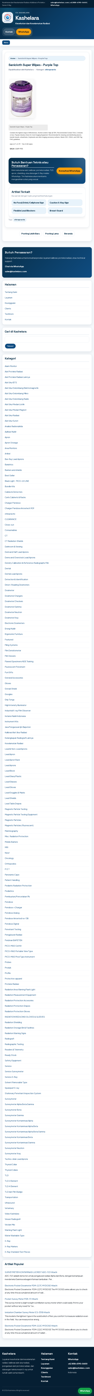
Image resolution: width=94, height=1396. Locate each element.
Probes (8, 962)
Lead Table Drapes (13, 803)
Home (12, 58)
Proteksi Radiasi (12, 984)
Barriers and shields (13, 470)
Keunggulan (10, 303)
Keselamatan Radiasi (14, 743)
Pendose (9, 902)
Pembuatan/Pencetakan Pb (17, 896)
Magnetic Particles (13, 820)
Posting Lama (52, 233)
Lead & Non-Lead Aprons (16, 749)
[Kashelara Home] (7, 17)
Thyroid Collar (11, 1164)
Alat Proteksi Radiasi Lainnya (17, 377)
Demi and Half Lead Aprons (17, 552)
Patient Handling (12, 880)
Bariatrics (9, 464)
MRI (6, 847)
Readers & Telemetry (14, 1049)
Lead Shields (10, 798)
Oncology (9, 858)
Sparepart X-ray (12, 1088)
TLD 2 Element (11, 1181)
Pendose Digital (12, 923)
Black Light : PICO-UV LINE (17, 481)
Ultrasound (9, 1202)
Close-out (9, 524)
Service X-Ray (11, 1077)
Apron (7, 437)
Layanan (8, 297)
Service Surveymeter (14, 1071)
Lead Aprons (10, 765)
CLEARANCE (10, 519)
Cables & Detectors (13, 492)
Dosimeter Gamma (13, 606)
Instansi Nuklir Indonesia (15, 716)
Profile (8, 973)
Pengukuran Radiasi (13, 934)
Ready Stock (10, 1055)
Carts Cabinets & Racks (15, 497)
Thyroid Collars (11, 1170)
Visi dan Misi (10, 1224)
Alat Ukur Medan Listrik (14, 404)
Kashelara (29, 17)
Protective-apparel (13, 978)
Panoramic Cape (12, 874)
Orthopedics (10, 863)
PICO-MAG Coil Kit (13, 945)
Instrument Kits (11, 721)
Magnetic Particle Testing (16, 809)
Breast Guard (56, 210)
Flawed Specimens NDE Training (19, 661)
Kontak (9, 31)
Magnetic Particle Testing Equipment (21, 814)
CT (6, 535)
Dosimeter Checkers (14, 601)
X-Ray (7, 1241)
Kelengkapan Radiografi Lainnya (19, 738)
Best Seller (10, 475)
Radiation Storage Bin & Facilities (19, 1027)
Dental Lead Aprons (13, 574)
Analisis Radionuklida (14, 426)
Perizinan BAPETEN (13, 940)
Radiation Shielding (13, 1022)
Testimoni (9, 314)
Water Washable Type (14, 1235)
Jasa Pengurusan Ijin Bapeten (18, 727)
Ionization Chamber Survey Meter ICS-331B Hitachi (27, 1312)
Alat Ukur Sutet (11, 420)
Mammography (11, 831)
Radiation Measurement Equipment (20, 995)
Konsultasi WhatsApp (69, 171)
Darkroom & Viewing (13, 546)
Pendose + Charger (13, 907)
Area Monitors (11, 448)
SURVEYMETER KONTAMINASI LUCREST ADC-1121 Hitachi (31, 1272)
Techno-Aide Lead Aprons (16, 1159)
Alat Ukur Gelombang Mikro (16, 393)
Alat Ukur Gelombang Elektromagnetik (21, 388)
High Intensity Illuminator (15, 705)
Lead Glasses (11, 781)
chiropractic (50, 70)
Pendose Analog (12, 913)
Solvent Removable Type (16, 1082)
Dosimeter (9, 590)
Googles (8, 694)
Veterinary (9, 1208)
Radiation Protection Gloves (17, 1011)
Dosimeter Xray (11, 617)
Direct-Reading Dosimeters (17, 584)
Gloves (8, 683)
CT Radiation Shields (14, 541)
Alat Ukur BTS (11, 382)
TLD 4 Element (11, 1186)
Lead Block (10, 770)
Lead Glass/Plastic (13, 776)
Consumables (11, 530)
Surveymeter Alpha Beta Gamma (19, 1104)
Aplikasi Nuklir (10, 431)
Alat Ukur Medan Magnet (15, 410)
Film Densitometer (13, 650)
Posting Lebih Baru (30, 233)
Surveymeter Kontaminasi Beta (19, 1137)
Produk (8, 967)
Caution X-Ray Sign (59, 202)
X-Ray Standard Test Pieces (17, 1252)
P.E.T (7, 869)
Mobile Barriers (11, 842)
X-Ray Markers (11, 1246)
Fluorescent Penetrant (15, 667)
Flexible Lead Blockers (24, 210)
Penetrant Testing (13, 929)
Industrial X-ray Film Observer (18, 710)
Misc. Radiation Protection (16, 836)
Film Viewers (10, 656)
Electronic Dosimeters (14, 623)
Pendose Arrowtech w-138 (17, 918)
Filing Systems (11, 645)
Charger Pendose (13, 503)
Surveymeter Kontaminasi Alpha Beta (21, 1126)
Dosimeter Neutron (13, 612)
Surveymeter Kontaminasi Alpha (19, 1120)
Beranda (68, 233)
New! (7, 852)
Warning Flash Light (13, 1230)
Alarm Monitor (11, 366)
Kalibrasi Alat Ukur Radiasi (16, 732)
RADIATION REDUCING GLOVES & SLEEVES (25, 1016)
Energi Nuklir (10, 628)
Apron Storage (11, 442)
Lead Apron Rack (12, 759)
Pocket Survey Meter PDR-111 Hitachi (21, 1299)
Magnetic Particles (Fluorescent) (19, 825)
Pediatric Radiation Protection (18, 885)
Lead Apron (10, 754)
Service (8, 1066)
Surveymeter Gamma (14, 1115)
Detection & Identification (16, 579)
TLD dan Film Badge (14, 1191)
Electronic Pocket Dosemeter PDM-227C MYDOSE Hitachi (31, 1285)
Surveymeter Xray (13, 1153)
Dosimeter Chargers (14, 596)
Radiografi (9, 1038)
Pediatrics (9, 891)
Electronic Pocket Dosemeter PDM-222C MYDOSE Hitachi (31, 1325)
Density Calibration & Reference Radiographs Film (27, 563)
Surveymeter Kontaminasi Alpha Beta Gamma (25, 1131)
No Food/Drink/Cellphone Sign (29, 202)
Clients (8, 308)
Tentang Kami (11, 292)
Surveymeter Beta (13, 1109)
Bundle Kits (10, 486)
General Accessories (14, 677)
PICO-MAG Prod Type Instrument (20, 956)
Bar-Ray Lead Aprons (14, 459)
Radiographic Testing (14, 1044)
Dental (8, 568)
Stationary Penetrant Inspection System (23, 1093)
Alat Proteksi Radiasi (14, 371)
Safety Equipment (13, 1060)
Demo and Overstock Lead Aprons (20, 557)
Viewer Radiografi (12, 1219)
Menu (6, 42)
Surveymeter (10, 1099)
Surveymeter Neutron (14, 1148)
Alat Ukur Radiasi (12, 415)
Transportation (11, 1197)
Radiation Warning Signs (15, 1033)
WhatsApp (55, 5)
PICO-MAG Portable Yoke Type (19, 951)
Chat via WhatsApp (14, 266)
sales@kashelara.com (60, 2)
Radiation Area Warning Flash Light (20, 989)
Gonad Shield (11, 688)
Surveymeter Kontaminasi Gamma (20, 1142)
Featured (9, 639)
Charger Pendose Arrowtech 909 (19, 508)
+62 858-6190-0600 (78, 2)
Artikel (7, 453)
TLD (7, 1175)
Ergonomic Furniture (14, 634)
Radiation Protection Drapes (17, 1006)
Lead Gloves (10, 787)
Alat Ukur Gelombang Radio (17, 399)
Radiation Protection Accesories (19, 1000)
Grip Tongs (9, 699)
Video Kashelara (12, 1213)
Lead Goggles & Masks (15, 792)
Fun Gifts (9, 672)
